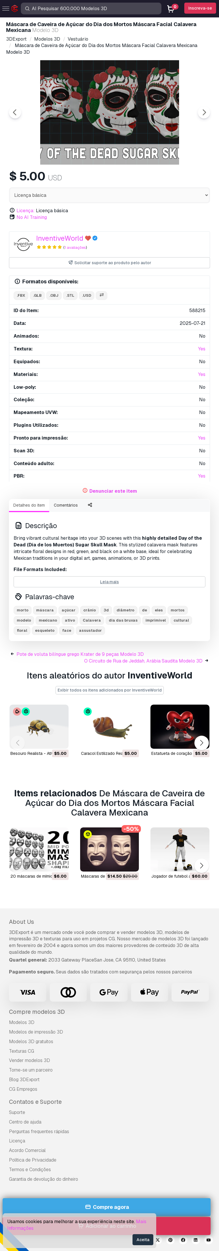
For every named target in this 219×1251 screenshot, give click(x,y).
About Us (21, 922)
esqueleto (44, 630)
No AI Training (31, 217)
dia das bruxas (123, 620)
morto (22, 610)
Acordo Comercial (27, 1150)
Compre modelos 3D (37, 1012)
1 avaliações (75, 247)
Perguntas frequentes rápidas (39, 1131)
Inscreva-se (200, 8)
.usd (86, 295)
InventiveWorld (59, 238)
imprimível (156, 620)
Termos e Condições (30, 1170)
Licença (17, 1141)
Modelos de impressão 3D (36, 1032)
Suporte (17, 1112)
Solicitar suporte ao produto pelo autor (109, 263)
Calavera (92, 620)
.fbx (21, 295)
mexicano (48, 620)
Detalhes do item (29, 505)
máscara (45, 610)
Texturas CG (21, 1051)
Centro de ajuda (25, 1122)
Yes (201, 349)
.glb (37, 295)
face (66, 630)
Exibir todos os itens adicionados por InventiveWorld (110, 690)
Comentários (66, 505)
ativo (70, 620)
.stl (70, 295)
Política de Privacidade (32, 1160)
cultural (181, 620)
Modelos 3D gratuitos (31, 1041)
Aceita (143, 1239)
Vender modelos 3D (29, 1060)
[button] (201, 743)
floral (22, 630)
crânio (89, 610)
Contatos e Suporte (35, 1102)
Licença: (25, 211)
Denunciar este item (113, 491)
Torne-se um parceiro (31, 1070)
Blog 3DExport (24, 1080)
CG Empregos (23, 1089)
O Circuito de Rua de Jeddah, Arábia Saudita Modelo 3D (143, 661)
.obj (53, 295)
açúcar (69, 610)
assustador (90, 630)
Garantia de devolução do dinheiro (43, 1179)
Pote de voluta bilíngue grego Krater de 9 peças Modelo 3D (80, 654)
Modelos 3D (21, 1022)
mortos (178, 610)
